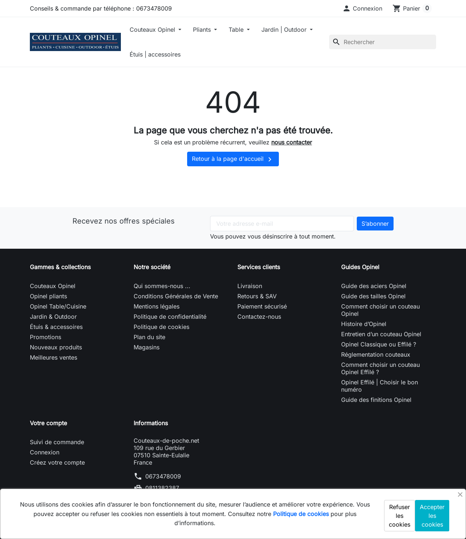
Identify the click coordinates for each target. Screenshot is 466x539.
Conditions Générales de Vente (176, 296)
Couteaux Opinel (153, 29)
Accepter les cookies (432, 515)
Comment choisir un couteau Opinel (380, 310)
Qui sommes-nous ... (162, 286)
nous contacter (291, 142)
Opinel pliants (48, 296)
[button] (362, 8)
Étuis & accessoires (56, 326)
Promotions (45, 337)
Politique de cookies (161, 326)
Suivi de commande (57, 442)
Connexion (44, 452)
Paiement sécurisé (262, 306)
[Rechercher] (382, 42)
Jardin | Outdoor (284, 29)
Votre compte (48, 423)
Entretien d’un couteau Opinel (381, 334)
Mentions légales (156, 306)
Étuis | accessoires (155, 54)
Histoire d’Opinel (363, 323)
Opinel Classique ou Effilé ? (378, 344)
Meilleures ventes (53, 357)
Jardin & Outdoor (53, 316)
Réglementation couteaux (375, 354)
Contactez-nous (259, 316)
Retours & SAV (257, 296)
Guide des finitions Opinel (376, 399)
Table (237, 29)
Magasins (146, 347)
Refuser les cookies (399, 515)
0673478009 (163, 476)
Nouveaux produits (56, 347)
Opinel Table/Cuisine (58, 306)
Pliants (203, 29)
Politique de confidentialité (170, 316)
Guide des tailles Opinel (373, 296)
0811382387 (162, 488)
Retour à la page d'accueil (233, 159)
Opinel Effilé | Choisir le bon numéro (379, 386)
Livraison (249, 286)
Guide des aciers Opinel (373, 286)
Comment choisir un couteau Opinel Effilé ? (380, 368)
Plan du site (149, 337)
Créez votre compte (57, 462)
